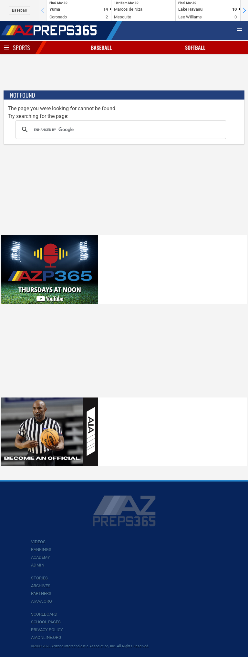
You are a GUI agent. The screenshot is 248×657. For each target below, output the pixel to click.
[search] (120, 129)
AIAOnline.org (46, 637)
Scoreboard (44, 614)
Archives (40, 585)
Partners (41, 593)
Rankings (41, 549)
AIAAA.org (41, 601)
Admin (37, 565)
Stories (39, 578)
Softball (195, 47)
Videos (38, 541)
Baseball (19, 10)
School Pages (46, 622)
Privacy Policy (47, 629)
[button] (244, 10)
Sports (21, 47)
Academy (40, 557)
